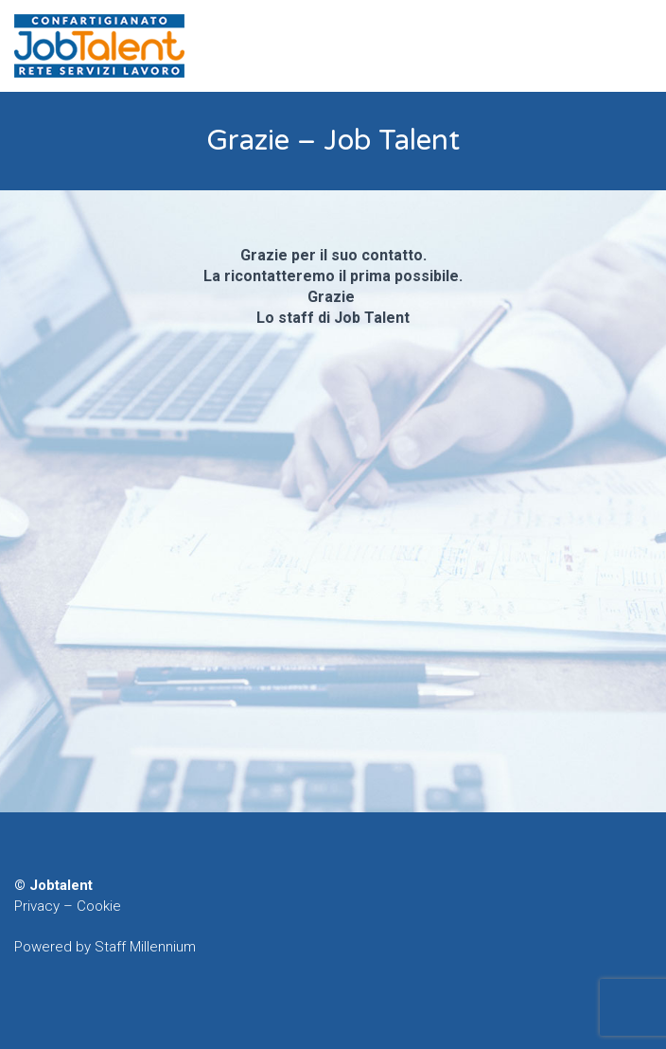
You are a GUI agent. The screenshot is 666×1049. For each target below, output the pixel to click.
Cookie (99, 906)
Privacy (37, 906)
